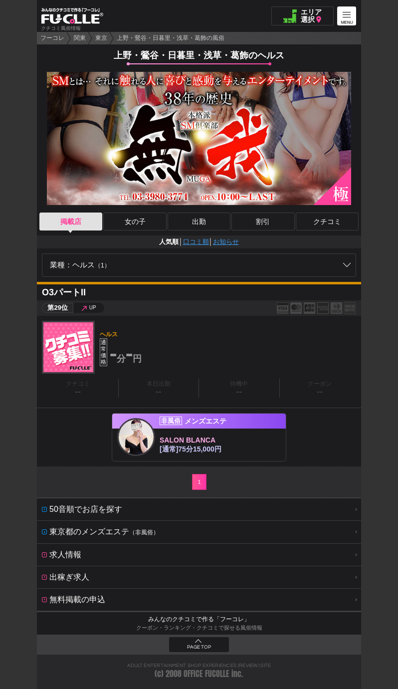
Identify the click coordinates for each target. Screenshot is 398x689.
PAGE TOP (199, 647)
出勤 (199, 222)
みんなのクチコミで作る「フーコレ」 (199, 619)
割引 (263, 222)
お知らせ (226, 241)
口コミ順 (196, 241)
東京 (101, 37)
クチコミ (327, 222)
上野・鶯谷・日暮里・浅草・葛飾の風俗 (170, 37)
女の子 (135, 222)
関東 (80, 37)
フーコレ (52, 37)
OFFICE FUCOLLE (206, 674)
